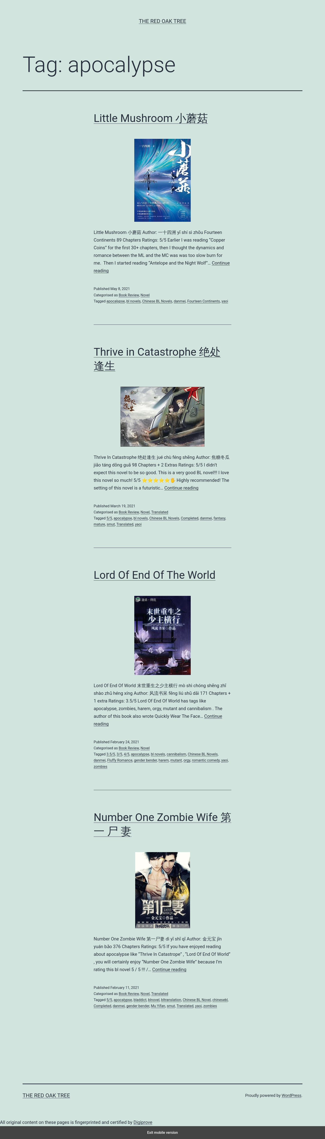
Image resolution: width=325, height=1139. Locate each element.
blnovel (154, 1000)
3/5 (119, 754)
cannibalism (176, 754)
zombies (100, 766)
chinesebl (220, 1000)
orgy (186, 760)
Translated (159, 512)
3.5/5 (111, 754)
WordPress (291, 1095)
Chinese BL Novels (157, 301)
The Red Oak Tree (162, 21)
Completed (189, 518)
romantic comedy (206, 760)
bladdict (140, 1000)
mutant (176, 760)
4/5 (126, 754)
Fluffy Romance (119, 760)
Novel (145, 295)
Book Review (129, 295)
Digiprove (143, 1122)
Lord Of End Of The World (155, 575)
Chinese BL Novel (197, 1000)
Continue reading (181, 488)
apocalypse (116, 301)
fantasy (219, 518)
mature (99, 524)
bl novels (133, 301)
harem (163, 760)
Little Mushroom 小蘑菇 (151, 118)
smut (111, 524)
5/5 (109, 518)
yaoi (224, 301)
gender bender (145, 760)
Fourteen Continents (203, 301)
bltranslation (171, 1000)
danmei (180, 301)
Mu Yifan (158, 1006)
